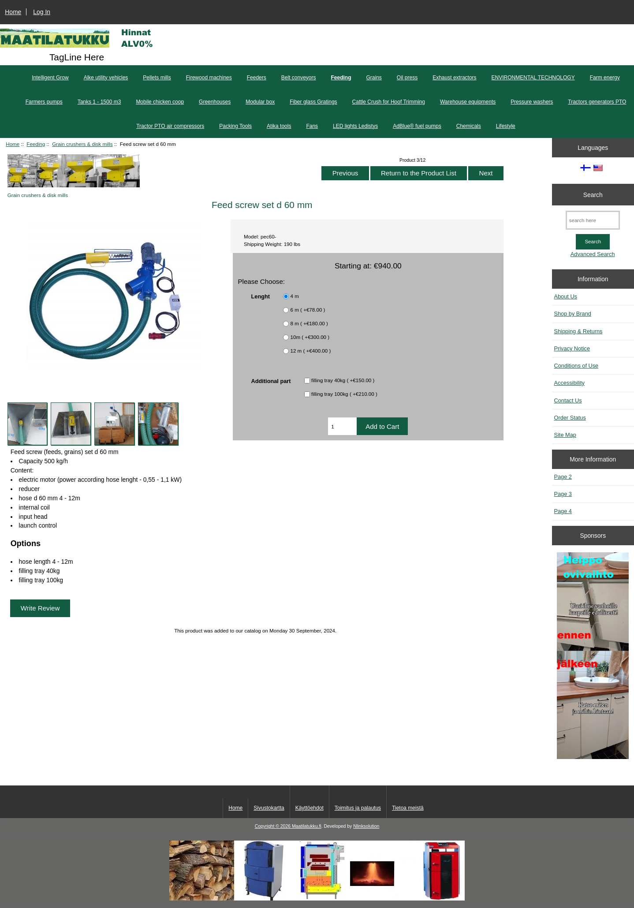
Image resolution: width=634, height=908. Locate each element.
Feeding (35, 144)
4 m (295, 296)
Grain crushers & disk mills (82, 144)
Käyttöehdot (309, 808)
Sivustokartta (269, 808)
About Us (565, 296)
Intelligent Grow (50, 77)
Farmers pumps (44, 102)
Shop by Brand (572, 313)
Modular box (260, 102)
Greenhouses (215, 102)
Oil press (407, 77)
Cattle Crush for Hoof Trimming (388, 102)
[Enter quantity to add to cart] (342, 426)
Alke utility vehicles (106, 77)
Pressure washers (532, 102)
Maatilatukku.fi (306, 826)
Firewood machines (209, 77)
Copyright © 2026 (273, 826)
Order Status (570, 417)
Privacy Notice (572, 348)
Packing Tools (235, 126)
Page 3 (563, 494)
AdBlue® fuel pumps (417, 126)
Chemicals (468, 126)
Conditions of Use (576, 365)
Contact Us (568, 400)
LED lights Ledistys (355, 126)
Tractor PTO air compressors (170, 126)
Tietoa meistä (408, 808)
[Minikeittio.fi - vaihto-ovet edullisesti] (593, 657)
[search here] (593, 220)
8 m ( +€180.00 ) (309, 323)
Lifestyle (505, 126)
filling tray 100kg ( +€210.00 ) (344, 394)
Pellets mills (157, 77)
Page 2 (563, 476)
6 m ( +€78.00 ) (308, 310)
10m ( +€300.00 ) (310, 337)
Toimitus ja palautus (358, 808)
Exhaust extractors (454, 77)
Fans (312, 126)
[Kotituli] (317, 898)
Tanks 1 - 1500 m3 (99, 102)
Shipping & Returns (578, 331)
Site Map (565, 435)
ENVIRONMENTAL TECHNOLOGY (533, 77)
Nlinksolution (366, 826)
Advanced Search (593, 254)
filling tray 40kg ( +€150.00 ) (342, 380)
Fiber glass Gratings (313, 102)
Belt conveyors (298, 77)
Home (13, 11)
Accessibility (569, 383)
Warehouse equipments (468, 102)
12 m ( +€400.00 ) (311, 351)
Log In (41, 11)
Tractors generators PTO (597, 102)
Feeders (256, 77)
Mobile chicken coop (160, 102)
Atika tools (279, 126)
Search (593, 194)
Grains (374, 77)
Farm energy (605, 77)
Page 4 (563, 511)
